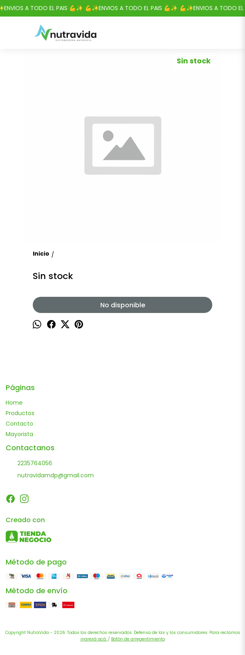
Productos (20, 413)
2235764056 (29, 463)
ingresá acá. (94, 639)
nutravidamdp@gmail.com (50, 476)
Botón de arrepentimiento (138, 639)
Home (14, 403)
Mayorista (19, 434)
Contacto (19, 424)
